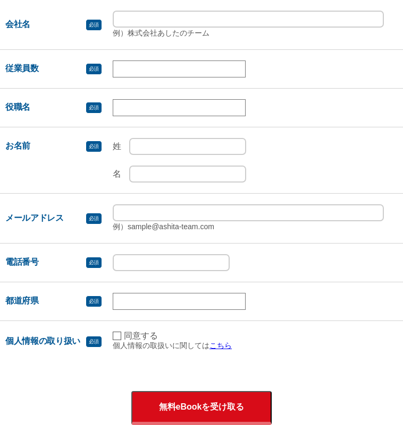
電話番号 (22, 261)
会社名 (17, 24)
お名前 (17, 145)
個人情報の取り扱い (42, 340)
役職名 (17, 106)
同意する (141, 336)
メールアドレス (34, 217)
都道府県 (22, 300)
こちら (220, 345)
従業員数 (22, 68)
